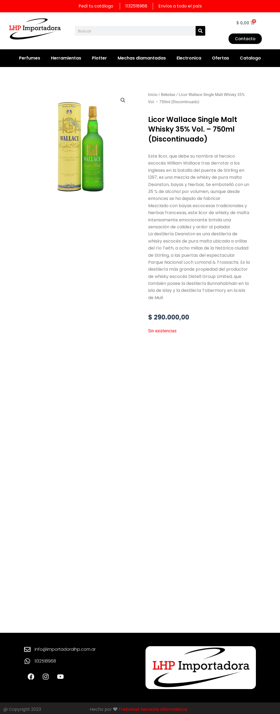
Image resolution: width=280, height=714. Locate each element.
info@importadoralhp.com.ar (65, 649)
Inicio (153, 94)
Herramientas (66, 58)
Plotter (99, 58)
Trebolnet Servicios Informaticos (152, 709)
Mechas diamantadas (142, 58)
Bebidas (168, 94)
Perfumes (29, 58)
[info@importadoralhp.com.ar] (27, 649)
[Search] (200, 31)
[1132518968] (27, 661)
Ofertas (220, 58)
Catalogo (250, 58)
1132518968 (45, 661)
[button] (123, 100)
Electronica (189, 58)
